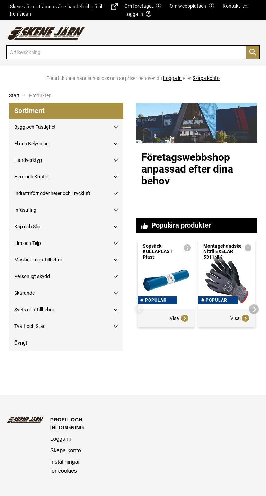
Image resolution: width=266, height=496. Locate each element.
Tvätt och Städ (30, 326)
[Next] (254, 309)
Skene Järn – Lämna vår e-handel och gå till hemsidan (64, 10)
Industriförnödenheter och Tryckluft (52, 193)
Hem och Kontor (31, 177)
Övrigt (20, 343)
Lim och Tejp (27, 243)
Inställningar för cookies (65, 466)
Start (14, 95)
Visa (179, 369)
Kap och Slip (27, 226)
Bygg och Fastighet (35, 127)
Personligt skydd (32, 276)
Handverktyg (28, 160)
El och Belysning (31, 143)
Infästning (25, 210)
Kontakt (236, 6)
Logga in (60, 439)
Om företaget (143, 6)
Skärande (24, 293)
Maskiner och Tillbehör (38, 260)
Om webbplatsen (192, 6)
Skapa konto (65, 450)
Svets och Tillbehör (34, 309)
